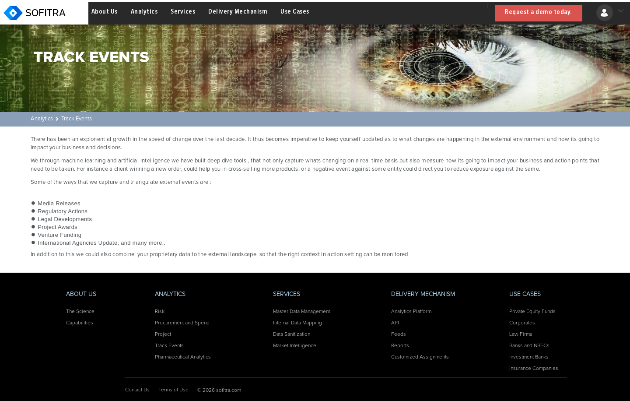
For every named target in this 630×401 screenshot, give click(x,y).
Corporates (522, 323)
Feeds (398, 334)
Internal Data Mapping (297, 323)
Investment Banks (529, 357)
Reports (400, 345)
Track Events (76, 119)
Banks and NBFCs (529, 345)
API (395, 323)
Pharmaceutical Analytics (183, 357)
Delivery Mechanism (237, 12)
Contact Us (137, 390)
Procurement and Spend (182, 323)
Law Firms (520, 334)
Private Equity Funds (532, 311)
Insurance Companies (533, 368)
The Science (80, 311)
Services (183, 12)
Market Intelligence (294, 345)
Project (163, 334)
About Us (104, 12)
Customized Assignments (420, 357)
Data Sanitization (291, 334)
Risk (159, 311)
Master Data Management (301, 311)
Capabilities (79, 323)
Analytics (144, 12)
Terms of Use (173, 390)
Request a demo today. (538, 13)
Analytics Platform (411, 311)
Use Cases (294, 12)
